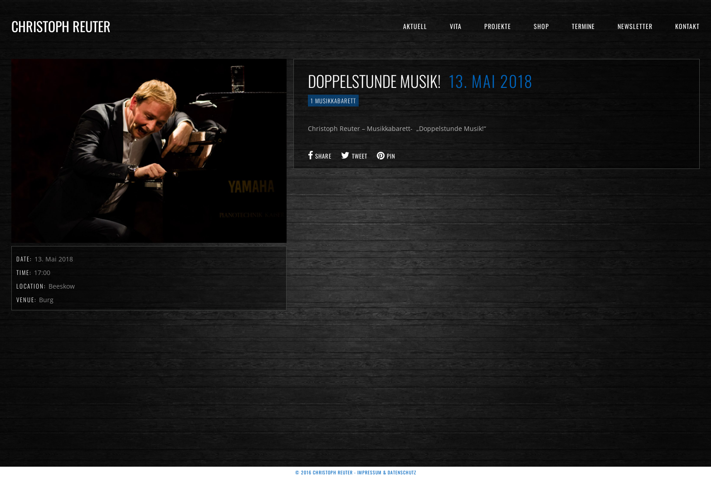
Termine (583, 26)
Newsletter (635, 26)
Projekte (497, 26)
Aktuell (415, 26)
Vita (456, 26)
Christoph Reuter (61, 26)
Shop (541, 26)
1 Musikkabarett (333, 100)
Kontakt (687, 26)
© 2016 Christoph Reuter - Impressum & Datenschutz (355, 472)
